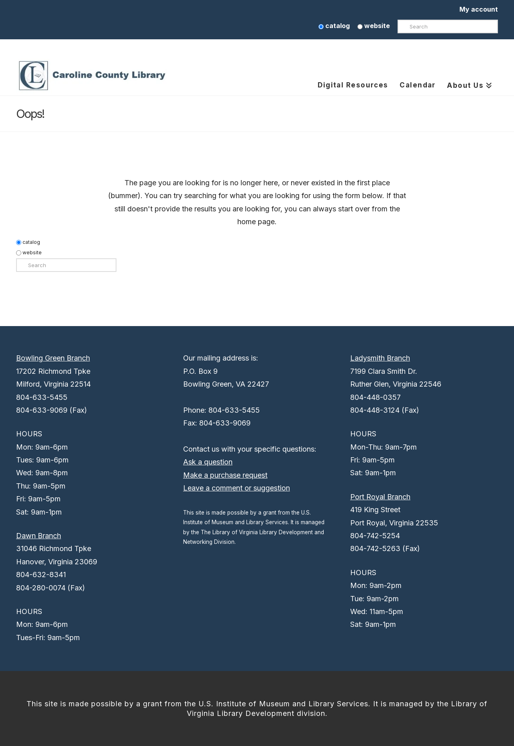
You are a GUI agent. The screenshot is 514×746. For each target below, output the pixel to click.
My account (478, 9)
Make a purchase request (225, 475)
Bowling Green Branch (53, 358)
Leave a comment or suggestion (236, 488)
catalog (334, 26)
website (373, 26)
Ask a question (208, 462)
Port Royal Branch (380, 497)
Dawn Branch (38, 535)
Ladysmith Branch (380, 358)
